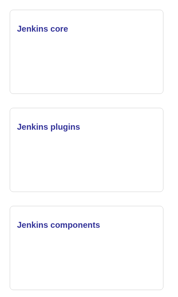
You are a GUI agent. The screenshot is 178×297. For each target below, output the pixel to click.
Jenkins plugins (48, 126)
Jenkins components (58, 225)
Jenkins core (42, 28)
